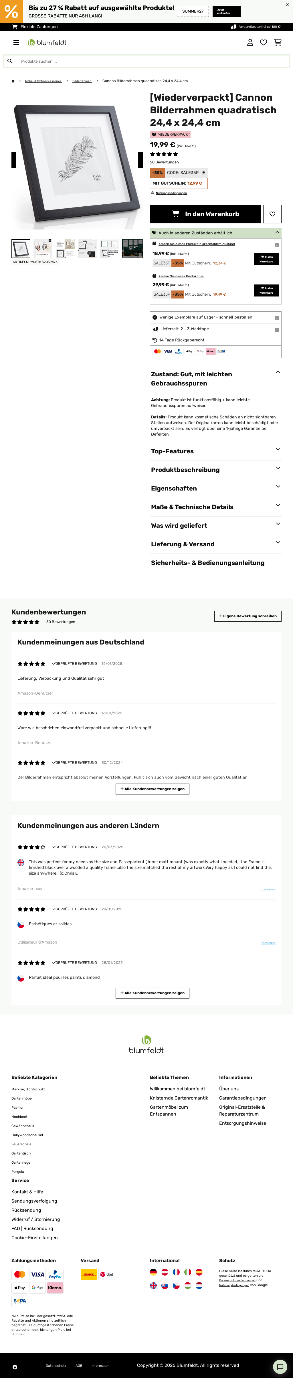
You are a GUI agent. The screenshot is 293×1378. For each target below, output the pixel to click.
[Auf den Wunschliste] (272, 214)
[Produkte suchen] (146, 61)
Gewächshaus (26, 1125)
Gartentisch (24, 1153)
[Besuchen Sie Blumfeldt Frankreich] (176, 1272)
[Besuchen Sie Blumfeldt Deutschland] (153, 1272)
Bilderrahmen (93, 81)
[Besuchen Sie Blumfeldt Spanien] (199, 1272)
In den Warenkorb (205, 214)
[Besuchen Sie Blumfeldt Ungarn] (187, 1285)
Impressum (113, 1365)
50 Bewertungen (164, 162)
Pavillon (19, 1107)
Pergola (19, 1171)
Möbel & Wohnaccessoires (48, 81)
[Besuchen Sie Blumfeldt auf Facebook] (14, 1367)
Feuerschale (24, 1143)
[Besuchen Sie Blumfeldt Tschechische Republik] (176, 1285)
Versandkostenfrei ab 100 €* (254, 26)
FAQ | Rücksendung (32, 1228)
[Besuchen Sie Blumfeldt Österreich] (164, 1272)
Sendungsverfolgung (34, 1201)
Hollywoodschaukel (32, 1134)
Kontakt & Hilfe (27, 1192)
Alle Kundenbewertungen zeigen (153, 788)
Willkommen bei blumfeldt (177, 1089)
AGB (87, 1365)
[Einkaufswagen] (278, 42)
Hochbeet (21, 1116)
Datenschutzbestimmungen (241, 1280)
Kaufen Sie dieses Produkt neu (188, 276)
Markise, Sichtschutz (33, 1089)
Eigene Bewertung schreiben (237, 616)
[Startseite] (18, 81)
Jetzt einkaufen (216, 11)
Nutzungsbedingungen (237, 1285)
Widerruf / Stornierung (35, 1219)
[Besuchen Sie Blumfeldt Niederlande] (199, 1285)
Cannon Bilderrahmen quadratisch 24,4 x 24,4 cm (158, 81)
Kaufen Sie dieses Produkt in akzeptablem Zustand (208, 243)
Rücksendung (26, 1210)
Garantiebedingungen (243, 1098)
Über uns (229, 1089)
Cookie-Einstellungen (34, 1237)
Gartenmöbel (25, 1098)
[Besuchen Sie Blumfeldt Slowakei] (164, 1285)
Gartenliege (23, 1162)
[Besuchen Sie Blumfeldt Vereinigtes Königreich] (153, 1285)
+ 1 (133, 248)
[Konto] (250, 42)
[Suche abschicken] (9, 61)
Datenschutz (59, 1365)
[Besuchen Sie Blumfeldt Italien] (187, 1272)
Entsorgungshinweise (242, 1123)
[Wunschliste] (263, 42)
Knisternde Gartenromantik (179, 1098)
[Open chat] (280, 1367)
